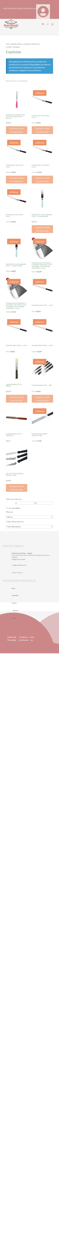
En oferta (14, 508)
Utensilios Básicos (17, 44)
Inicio (8, 44)
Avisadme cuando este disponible (16, 130)
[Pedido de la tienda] (40, 85)
